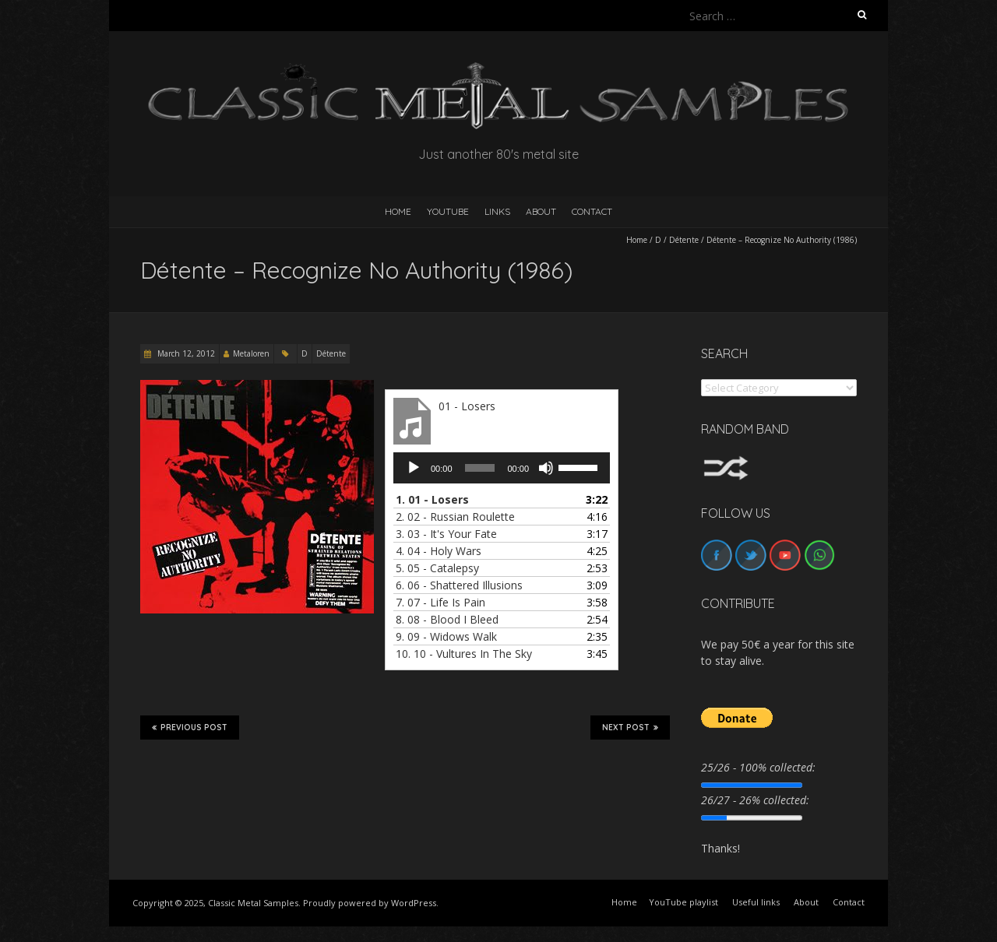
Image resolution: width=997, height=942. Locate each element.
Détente (684, 239)
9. (446, 636)
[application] (501, 467)
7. (440, 602)
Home (636, 239)
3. (446, 533)
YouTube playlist (683, 902)
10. (464, 653)
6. (459, 585)
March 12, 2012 (185, 353)
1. (432, 499)
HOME (398, 211)
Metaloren (251, 353)
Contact (592, 211)
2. (455, 516)
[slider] (480, 468)
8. (447, 619)
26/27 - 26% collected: (755, 800)
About (541, 211)
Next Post (630, 727)
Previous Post (189, 727)
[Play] (413, 468)
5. (437, 568)
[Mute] (546, 468)
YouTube (448, 211)
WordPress (413, 903)
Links (497, 211)
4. (438, 550)
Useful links (756, 902)
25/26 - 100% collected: (758, 767)
